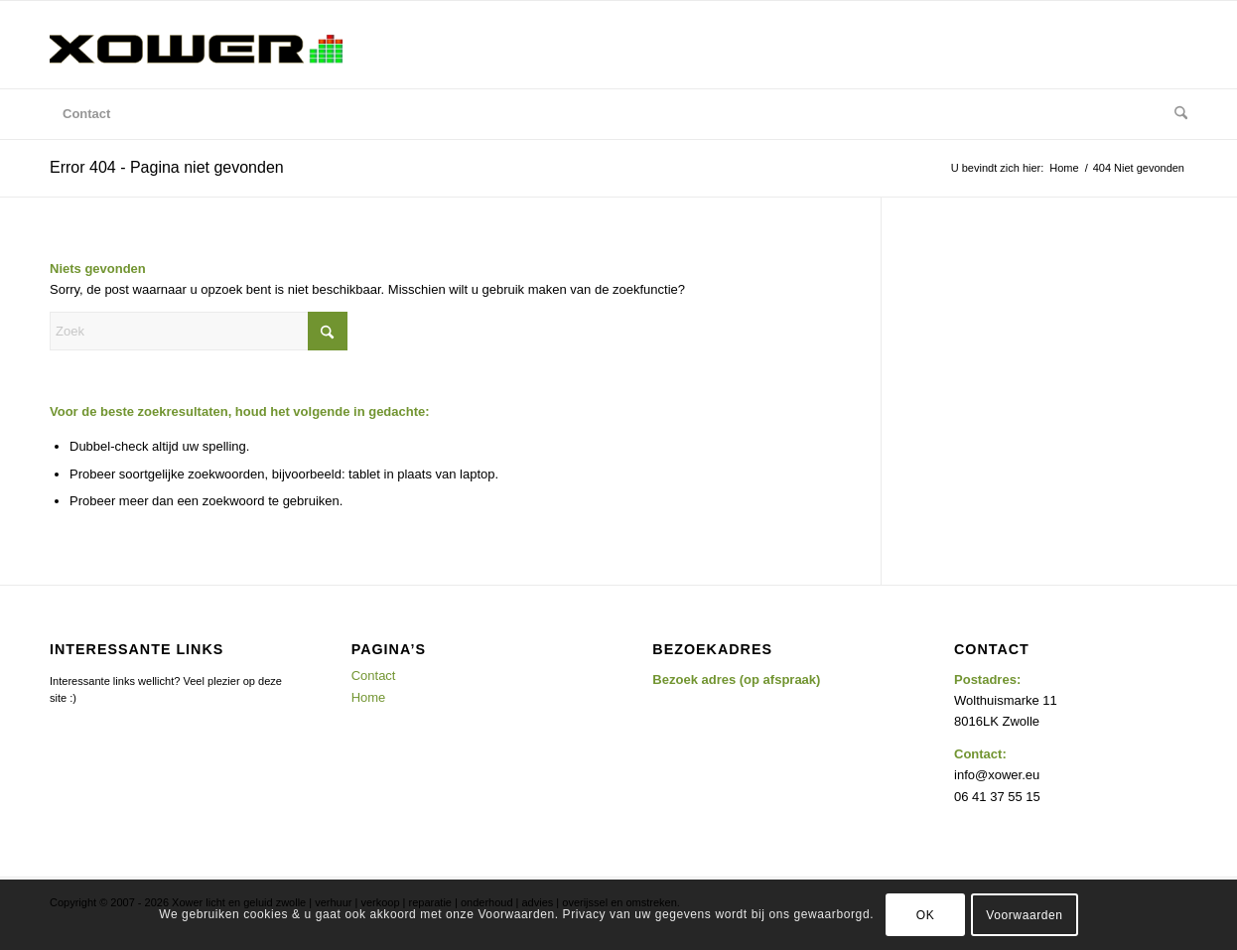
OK (925, 915)
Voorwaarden (1024, 915)
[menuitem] (86, 114)
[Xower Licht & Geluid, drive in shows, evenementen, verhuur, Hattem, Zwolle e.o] (198, 44)
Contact (373, 675)
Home (368, 697)
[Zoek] (1174, 114)
